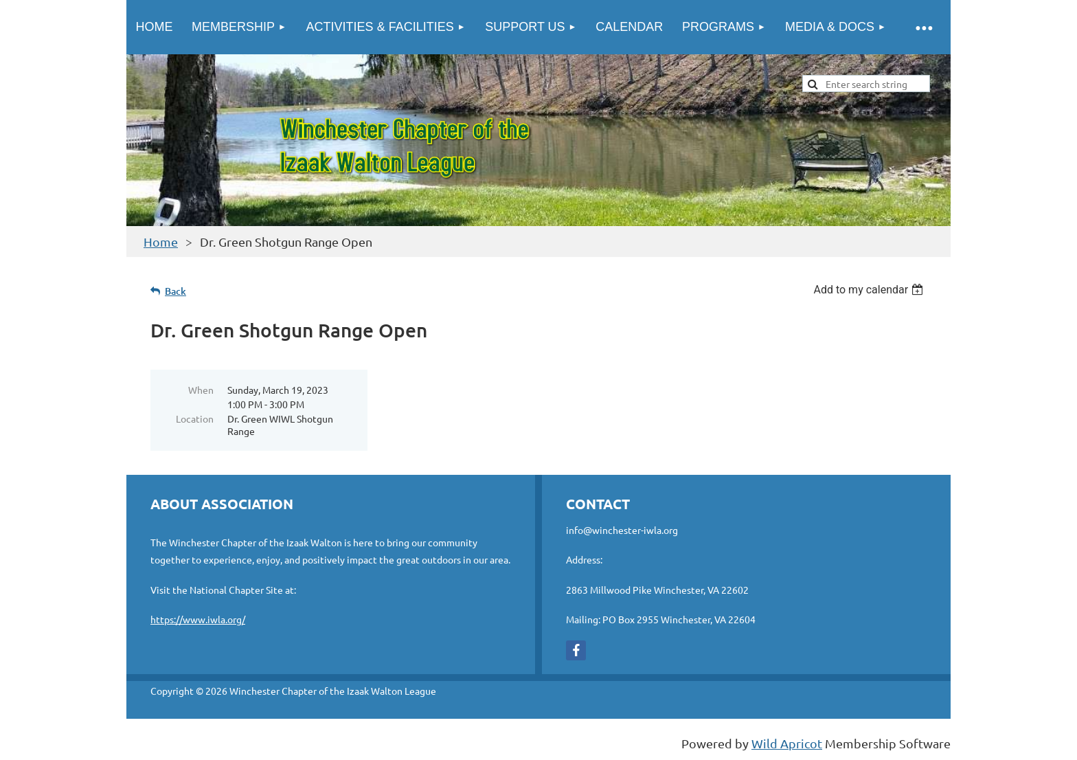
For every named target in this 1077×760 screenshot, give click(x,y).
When (201, 389)
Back (175, 291)
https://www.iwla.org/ (197, 619)
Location (195, 418)
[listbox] (870, 289)
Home (161, 241)
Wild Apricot (786, 743)
